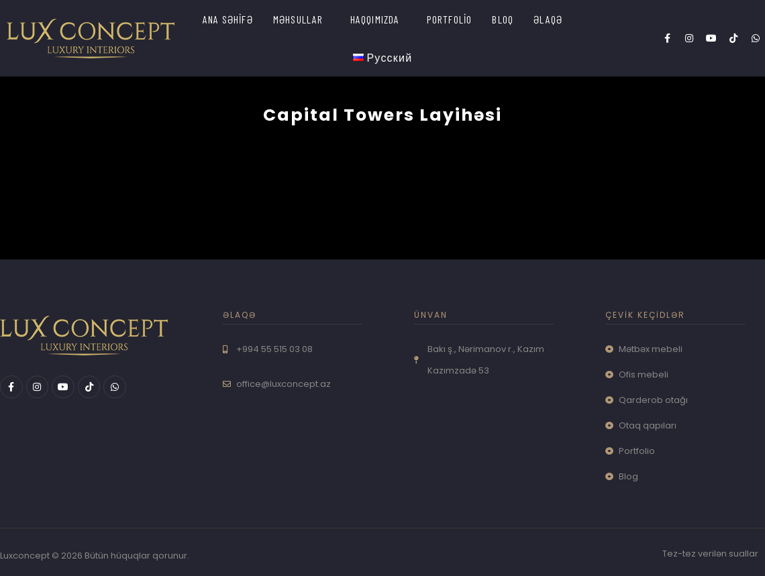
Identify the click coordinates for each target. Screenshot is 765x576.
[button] (301, 19)
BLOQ (502, 19)
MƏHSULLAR (298, 19)
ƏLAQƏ (547, 19)
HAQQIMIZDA (375, 19)
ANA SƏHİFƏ (228, 19)
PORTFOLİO (449, 19)
